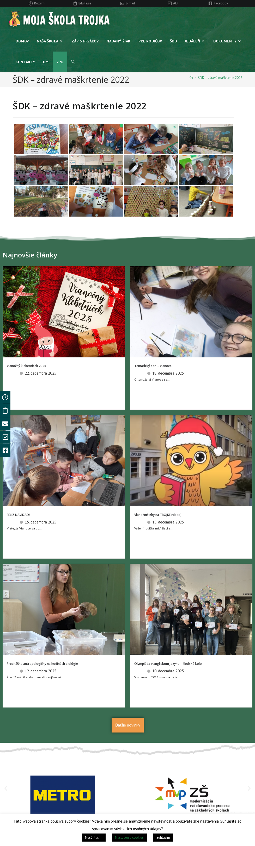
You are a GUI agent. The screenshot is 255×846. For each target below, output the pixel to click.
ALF (175, 3)
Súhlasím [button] (163, 837)
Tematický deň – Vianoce (153, 366)
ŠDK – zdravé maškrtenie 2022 (220, 77)
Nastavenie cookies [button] (129, 837)
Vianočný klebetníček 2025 (26, 366)
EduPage (84, 3)
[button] (6, 788)
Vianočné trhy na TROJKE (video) (157, 515)
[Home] (191, 77)
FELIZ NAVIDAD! (18, 515)
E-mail (130, 3)
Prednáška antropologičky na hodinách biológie (42, 663)
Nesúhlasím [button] (93, 837)
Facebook (221, 3)
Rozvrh (39, 3)
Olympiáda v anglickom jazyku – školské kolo (168, 663)
